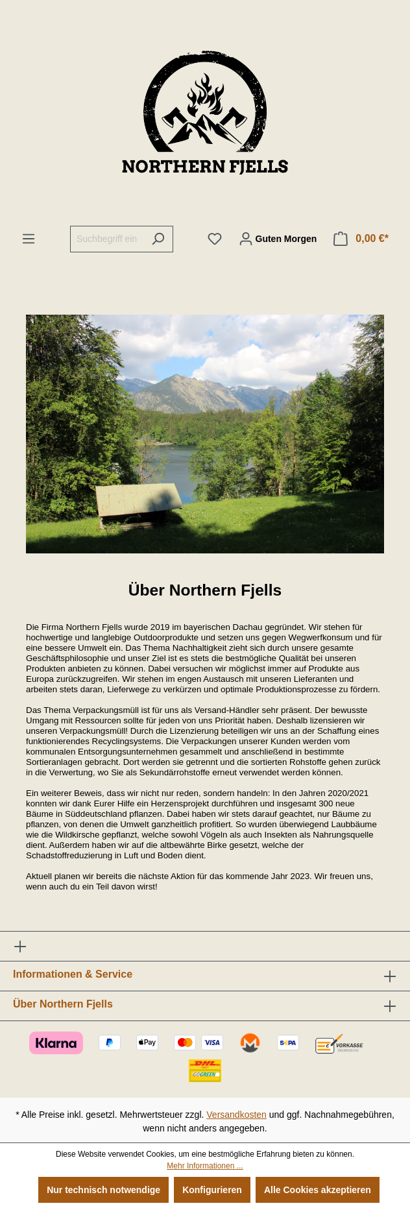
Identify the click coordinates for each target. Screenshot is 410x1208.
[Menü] (28, 239)
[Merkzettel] (214, 239)
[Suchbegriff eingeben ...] (106, 239)
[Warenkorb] (361, 239)
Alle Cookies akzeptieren (317, 1190)
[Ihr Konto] (278, 239)
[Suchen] (158, 239)
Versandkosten (236, 1114)
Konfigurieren (212, 1190)
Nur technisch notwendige (103, 1190)
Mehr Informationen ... (205, 1165)
